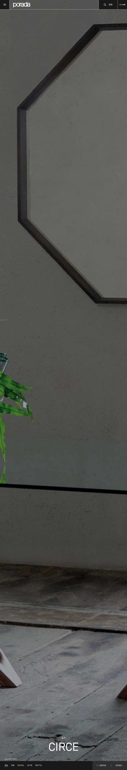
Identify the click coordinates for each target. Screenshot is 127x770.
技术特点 (21, 765)
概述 (6, 765)
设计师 (29, 765)
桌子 (10, 759)
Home (6, 759)
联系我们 (119, 765)
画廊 (12, 765)
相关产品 (38, 765)
